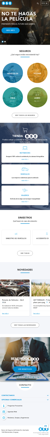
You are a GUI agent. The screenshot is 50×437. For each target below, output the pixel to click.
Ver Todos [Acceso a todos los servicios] (25, 253)
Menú (44, 3)
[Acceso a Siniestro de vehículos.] (16, 237)
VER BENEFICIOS (25, 369)
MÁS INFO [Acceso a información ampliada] (10, 30)
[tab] (3, 42)
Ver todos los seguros (25, 115)
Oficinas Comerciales (12, 400)
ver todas (25, 325)
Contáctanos (8, 395)
